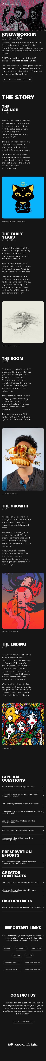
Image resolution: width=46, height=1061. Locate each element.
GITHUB (29, 955)
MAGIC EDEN (36, 948)
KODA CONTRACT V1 (12, 962)
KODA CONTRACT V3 (12, 969)
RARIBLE (7, 948)
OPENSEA (16, 955)
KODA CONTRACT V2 (32, 962)
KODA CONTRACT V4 (32, 969)
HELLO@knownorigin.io (23, 1021)
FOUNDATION (21, 948)
